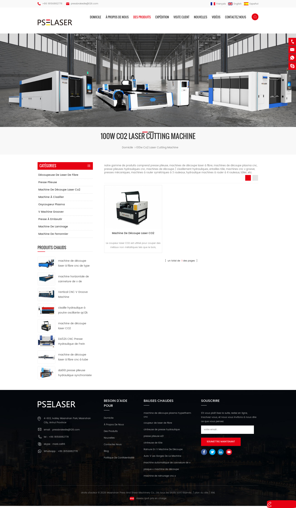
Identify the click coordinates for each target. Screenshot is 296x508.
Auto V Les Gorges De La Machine (162, 458)
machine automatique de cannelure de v (167, 465)
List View (255, 180)
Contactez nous (235, 17)
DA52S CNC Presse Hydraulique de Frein (71, 343)
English (235, 4)
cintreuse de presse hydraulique (162, 431)
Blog (106, 453)
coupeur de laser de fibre (158, 425)
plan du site (201, 495)
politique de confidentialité (119, 459)
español (251, 4)
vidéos (216, 17)
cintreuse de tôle (153, 445)
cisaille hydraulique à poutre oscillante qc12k (73, 312)
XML (213, 495)
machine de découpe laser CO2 (128, 229)
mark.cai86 (58, 446)
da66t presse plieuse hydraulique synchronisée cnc (75, 375)
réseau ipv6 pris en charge (148, 500)
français (218, 4)
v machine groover (51, 214)
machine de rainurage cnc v (160, 478)
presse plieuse (47, 184)
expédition (162, 17)
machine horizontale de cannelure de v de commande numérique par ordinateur (73, 281)
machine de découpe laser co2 (59, 191)
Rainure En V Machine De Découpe (163, 451)
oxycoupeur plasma (51, 206)
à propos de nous (117, 17)
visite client (181, 17)
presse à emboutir (50, 221)
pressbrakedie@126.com (84, 3)
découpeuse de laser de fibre (58, 177)
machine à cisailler (51, 199)
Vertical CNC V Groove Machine (73, 296)
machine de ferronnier (53, 236)
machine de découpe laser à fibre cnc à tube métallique (73, 359)
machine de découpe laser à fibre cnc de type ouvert (74, 265)
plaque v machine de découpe (161, 471)
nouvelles (200, 17)
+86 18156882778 (52, 3)
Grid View (248, 180)
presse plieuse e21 (154, 438)
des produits (142, 17)
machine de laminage (53, 228)
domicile (95, 17)
